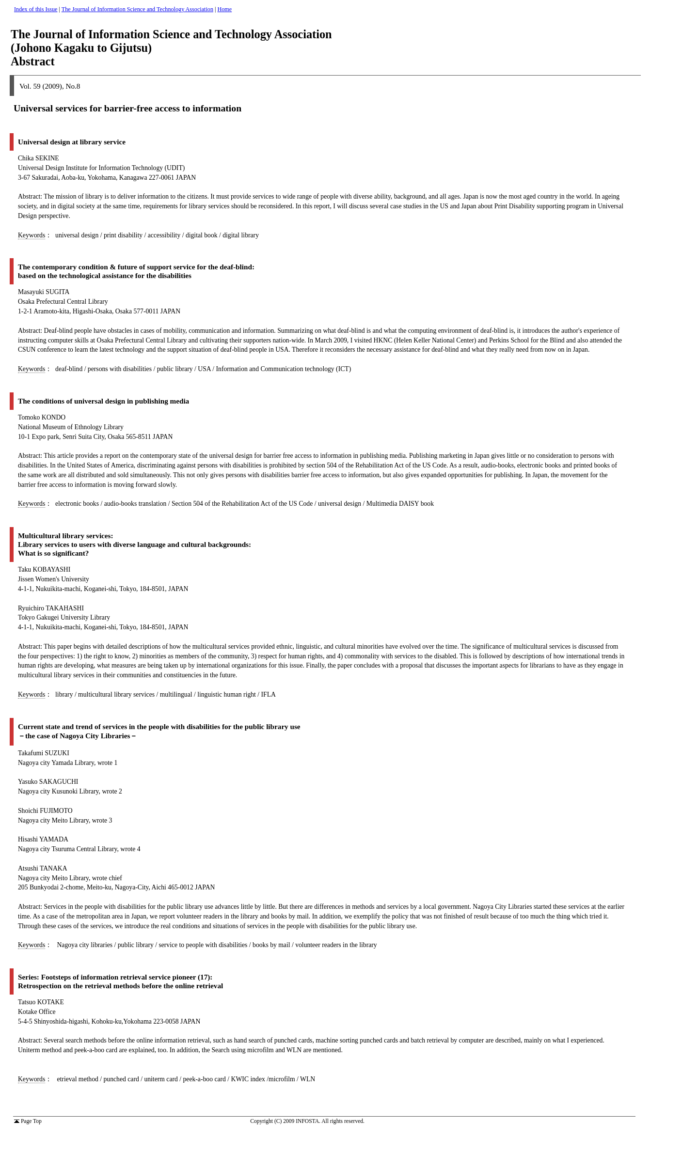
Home (225, 9)
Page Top (28, 1121)
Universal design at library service (72, 142)
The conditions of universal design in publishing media (103, 401)
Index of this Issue (35, 9)
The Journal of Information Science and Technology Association (137, 9)
